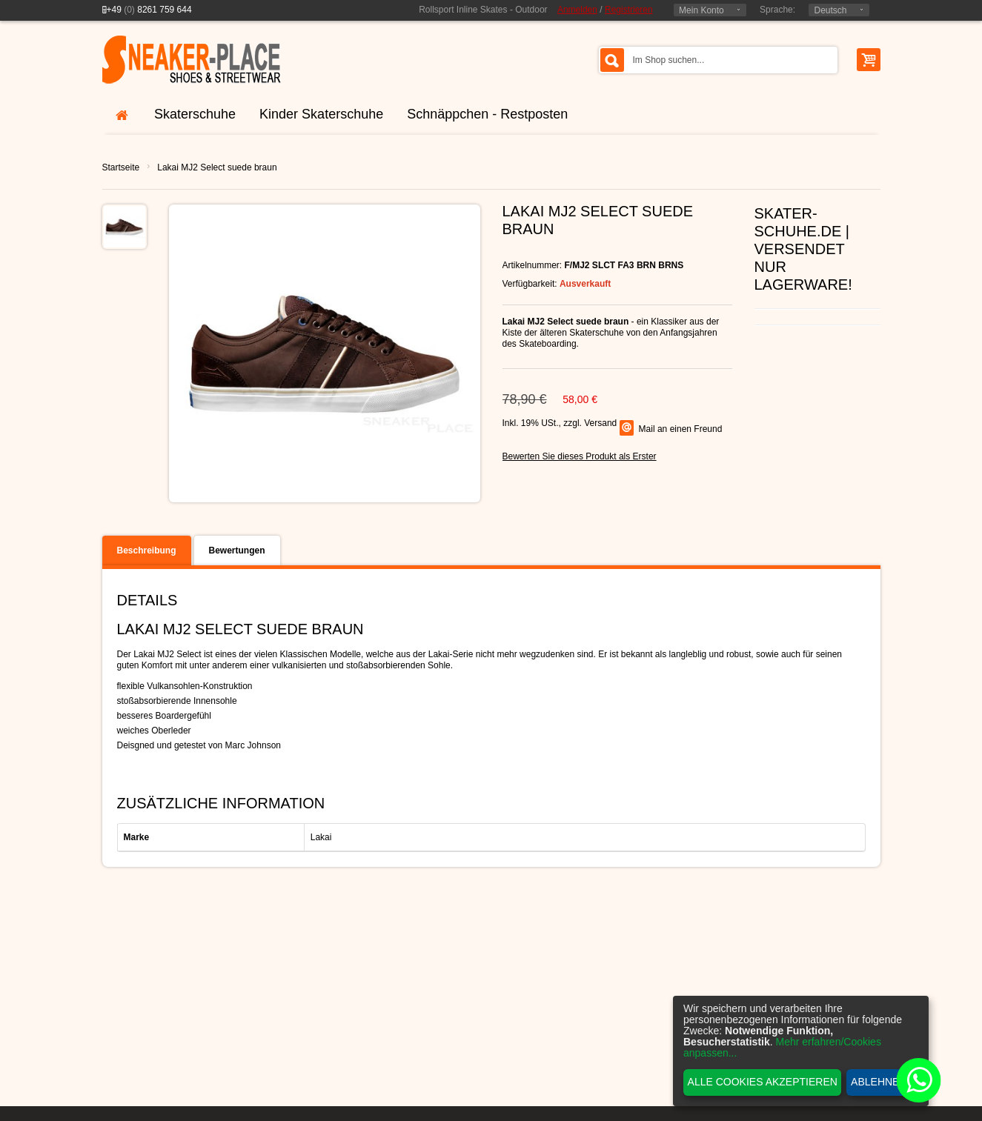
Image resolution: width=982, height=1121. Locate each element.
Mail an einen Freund (681, 429)
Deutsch (830, 10)
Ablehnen (878, 1082)
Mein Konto (701, 10)
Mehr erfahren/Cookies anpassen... (782, 1047)
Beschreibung (146, 550)
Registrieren (629, 9)
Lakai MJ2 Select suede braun (216, 167)
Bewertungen (237, 550)
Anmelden (577, 9)
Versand (600, 423)
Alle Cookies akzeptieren (762, 1082)
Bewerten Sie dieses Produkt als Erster (579, 456)
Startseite (121, 167)
